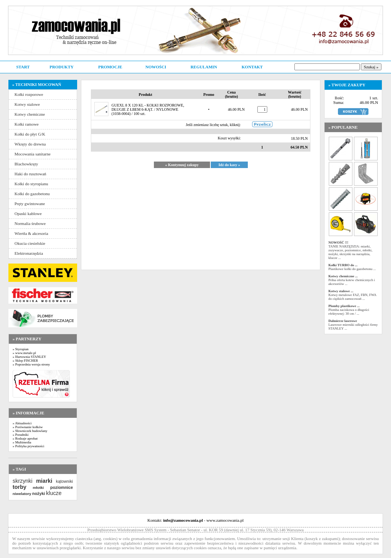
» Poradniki (21, 435)
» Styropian (21, 349)
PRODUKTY (62, 67)
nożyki (38, 493)
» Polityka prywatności (28, 446)
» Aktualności (22, 423)
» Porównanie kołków (28, 427)
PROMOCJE (110, 67)
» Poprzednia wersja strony (31, 364)
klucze (53, 493)
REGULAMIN (204, 67)
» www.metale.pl (24, 353)
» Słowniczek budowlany (30, 431)
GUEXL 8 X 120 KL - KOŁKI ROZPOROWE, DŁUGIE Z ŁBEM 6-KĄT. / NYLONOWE (147, 107)
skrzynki (22, 481)
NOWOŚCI (155, 67)
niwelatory (22, 494)
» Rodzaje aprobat (25, 438)
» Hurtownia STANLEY (29, 357)
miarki (44, 481)
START (22, 67)
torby (19, 487)
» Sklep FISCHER (25, 360)
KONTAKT (252, 67)
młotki (38, 487)
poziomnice (61, 487)
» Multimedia (22, 442)
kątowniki (64, 481)
